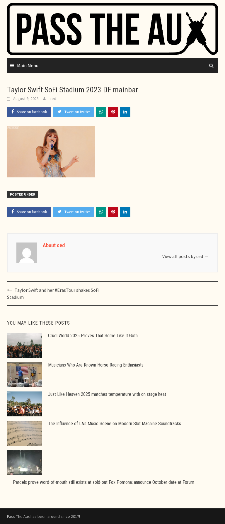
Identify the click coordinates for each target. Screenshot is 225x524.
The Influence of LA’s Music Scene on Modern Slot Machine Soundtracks (114, 423)
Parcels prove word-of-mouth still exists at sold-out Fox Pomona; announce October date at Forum (103, 482)
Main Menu (27, 65)
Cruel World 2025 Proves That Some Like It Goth (93, 335)
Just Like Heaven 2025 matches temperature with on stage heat (107, 394)
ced (53, 98)
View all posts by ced (185, 256)
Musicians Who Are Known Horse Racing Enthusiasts (96, 365)
